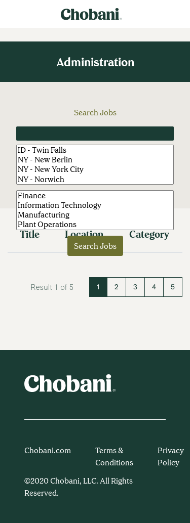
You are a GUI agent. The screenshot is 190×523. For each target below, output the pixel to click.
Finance (95, 195)
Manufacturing (95, 215)
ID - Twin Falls (95, 150)
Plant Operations (95, 224)
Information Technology (95, 205)
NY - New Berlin (95, 159)
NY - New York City (95, 169)
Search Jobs (95, 245)
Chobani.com (47, 450)
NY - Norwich (95, 179)
